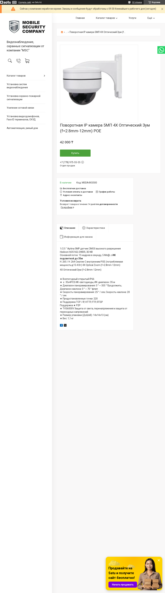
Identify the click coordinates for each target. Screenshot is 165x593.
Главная (80, 18)
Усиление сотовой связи (20, 107)
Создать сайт (24, 2)
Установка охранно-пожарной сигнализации (23, 98)
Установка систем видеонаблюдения (17, 86)
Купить (75, 153)
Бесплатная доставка (74, 188)
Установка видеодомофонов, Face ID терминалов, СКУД (23, 118)
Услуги (132, 18)
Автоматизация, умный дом (22, 128)
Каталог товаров (16, 75)
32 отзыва (137, 2)
